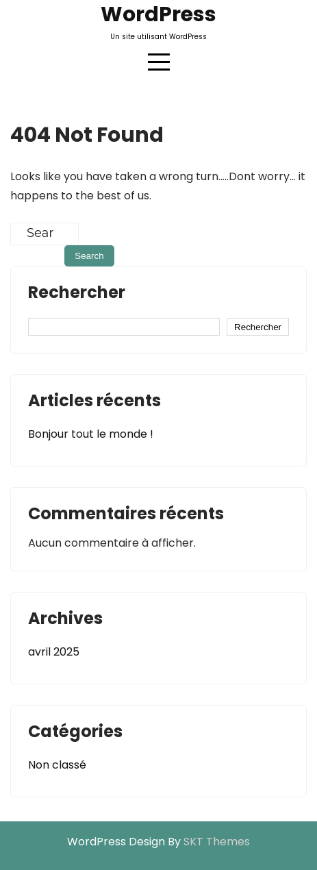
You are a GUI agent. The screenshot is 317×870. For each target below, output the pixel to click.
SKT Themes (216, 841)
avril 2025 (53, 652)
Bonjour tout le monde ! (90, 434)
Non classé (57, 765)
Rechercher (76, 293)
